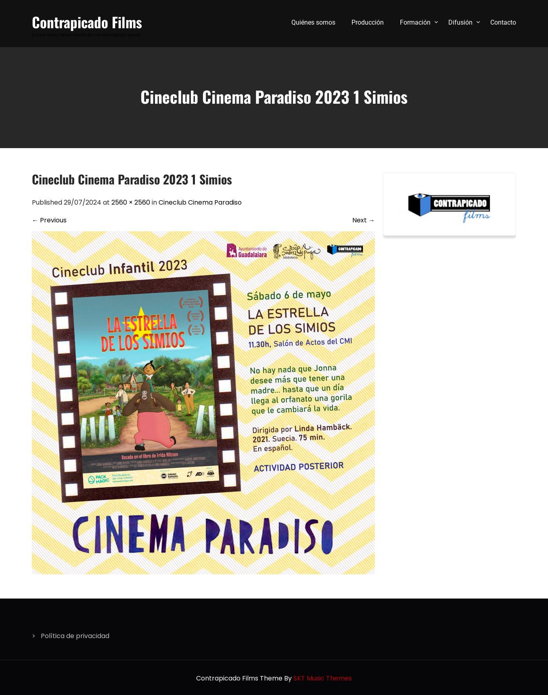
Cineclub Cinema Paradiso (200, 202)
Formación (415, 22)
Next (363, 220)
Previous (49, 220)
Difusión (460, 22)
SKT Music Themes (322, 678)
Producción (367, 22)
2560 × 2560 (130, 202)
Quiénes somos (313, 22)
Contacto (503, 22)
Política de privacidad (75, 636)
